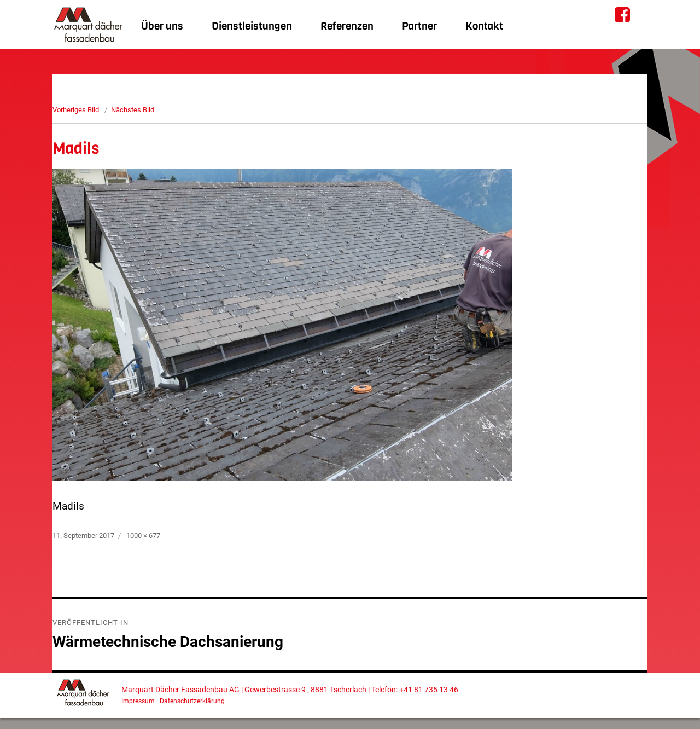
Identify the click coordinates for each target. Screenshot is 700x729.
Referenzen (347, 26)
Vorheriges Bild (75, 110)
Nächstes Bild (132, 110)
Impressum (138, 701)
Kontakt (484, 26)
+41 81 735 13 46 (428, 690)
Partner (419, 26)
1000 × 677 (143, 535)
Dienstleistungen (252, 26)
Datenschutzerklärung (192, 701)
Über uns (162, 26)
